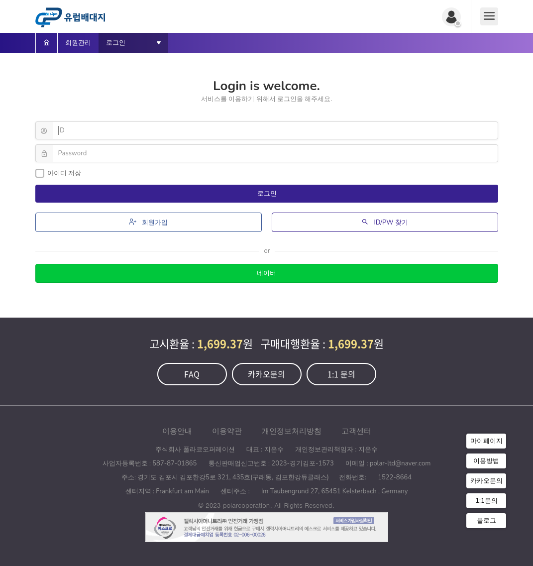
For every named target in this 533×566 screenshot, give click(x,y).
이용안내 (177, 431)
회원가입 (148, 222)
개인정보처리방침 (291, 431)
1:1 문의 (341, 374)
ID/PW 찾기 (384, 222)
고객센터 (356, 431)
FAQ (192, 374)
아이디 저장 (58, 173)
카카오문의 (266, 374)
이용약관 (227, 431)
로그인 (267, 193)
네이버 (266, 273)
